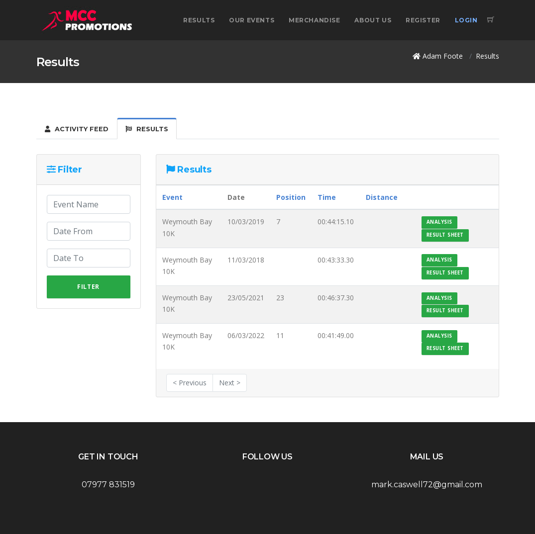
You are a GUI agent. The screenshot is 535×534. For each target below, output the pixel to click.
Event (172, 197)
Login (466, 20)
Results (198, 20)
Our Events (251, 20)
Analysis (439, 222)
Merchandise (314, 20)
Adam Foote (443, 56)
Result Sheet (445, 235)
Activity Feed (76, 129)
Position (291, 197)
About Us (372, 20)
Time (327, 197)
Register (423, 20)
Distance (382, 197)
